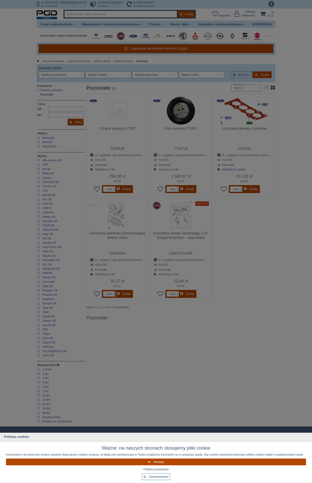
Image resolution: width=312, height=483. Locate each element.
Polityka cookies (16, 436)
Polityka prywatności (156, 469)
